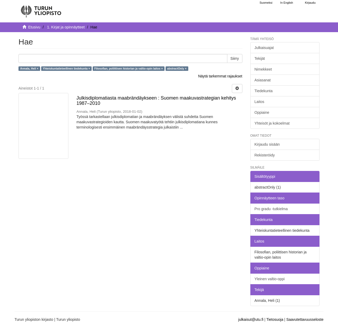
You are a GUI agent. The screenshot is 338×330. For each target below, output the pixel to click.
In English (286, 2)
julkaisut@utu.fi (250, 319)
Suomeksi (266, 2)
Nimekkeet (263, 69)
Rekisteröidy (265, 155)
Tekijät (260, 58)
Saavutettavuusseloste (304, 319)
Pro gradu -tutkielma (271, 209)
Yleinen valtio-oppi (270, 279)
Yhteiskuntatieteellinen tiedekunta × (66, 68)
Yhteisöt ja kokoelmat (272, 123)
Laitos (259, 102)
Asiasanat (263, 80)
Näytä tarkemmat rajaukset (220, 76)
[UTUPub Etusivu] (41, 9)
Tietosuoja (274, 319)
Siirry (235, 58)
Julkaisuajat (264, 48)
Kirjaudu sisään (267, 144)
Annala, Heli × (29, 68)
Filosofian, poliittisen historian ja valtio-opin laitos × (128, 68)
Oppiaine (262, 112)
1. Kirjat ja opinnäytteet (65, 27)
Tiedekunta (264, 91)
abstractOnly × (176, 68)
